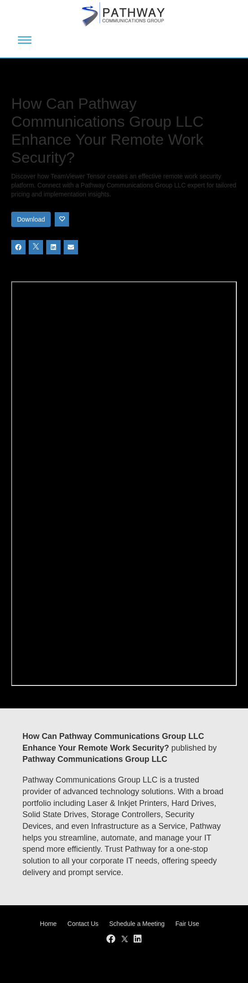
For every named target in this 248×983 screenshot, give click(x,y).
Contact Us (82, 923)
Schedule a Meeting (137, 923)
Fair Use (187, 923)
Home (48, 923)
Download (31, 219)
